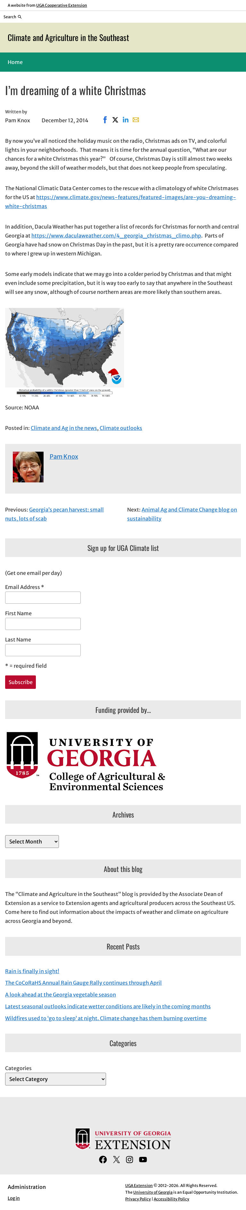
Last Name (18, 639)
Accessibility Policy (171, 1199)
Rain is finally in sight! (32, 971)
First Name (18, 613)
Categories (18, 1068)
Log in (14, 1198)
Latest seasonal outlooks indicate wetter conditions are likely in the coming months (108, 1006)
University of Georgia (153, 1192)
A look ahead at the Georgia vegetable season (60, 994)
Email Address (24, 587)
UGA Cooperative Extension (61, 5)
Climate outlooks (121, 428)
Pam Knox (64, 456)
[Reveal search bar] (12, 16)
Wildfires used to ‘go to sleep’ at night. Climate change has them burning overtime (106, 1018)
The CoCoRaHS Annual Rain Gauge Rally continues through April (83, 983)
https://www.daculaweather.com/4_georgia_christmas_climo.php (116, 235)
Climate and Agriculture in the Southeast (68, 37)
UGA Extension (139, 1185)
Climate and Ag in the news (64, 428)
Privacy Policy (138, 1199)
